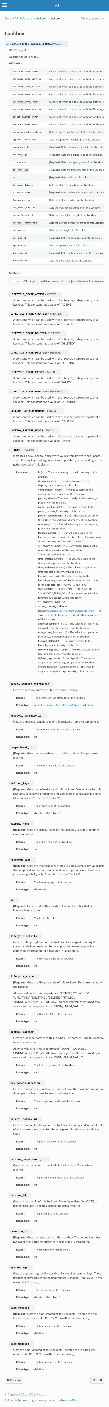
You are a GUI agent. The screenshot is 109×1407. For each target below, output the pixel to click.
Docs (8, 18)
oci (57, 5)
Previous (14, 1380)
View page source (92, 18)
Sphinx (22, 1400)
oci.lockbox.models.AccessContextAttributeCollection (63, 705)
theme (40, 1400)
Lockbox (41, 18)
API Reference (23, 18)
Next (97, 1380)
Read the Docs (70, 1400)
